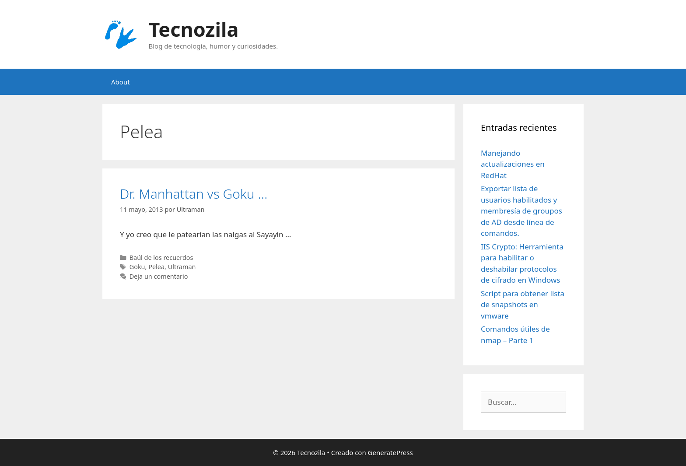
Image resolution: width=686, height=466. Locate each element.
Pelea (156, 267)
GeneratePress (390, 452)
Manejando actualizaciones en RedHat (513, 164)
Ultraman (182, 267)
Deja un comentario (159, 276)
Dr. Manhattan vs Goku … (193, 194)
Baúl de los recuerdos (161, 257)
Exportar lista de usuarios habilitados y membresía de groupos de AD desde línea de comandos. (521, 210)
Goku (137, 267)
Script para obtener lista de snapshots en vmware (522, 304)
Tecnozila (194, 29)
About (120, 81)
